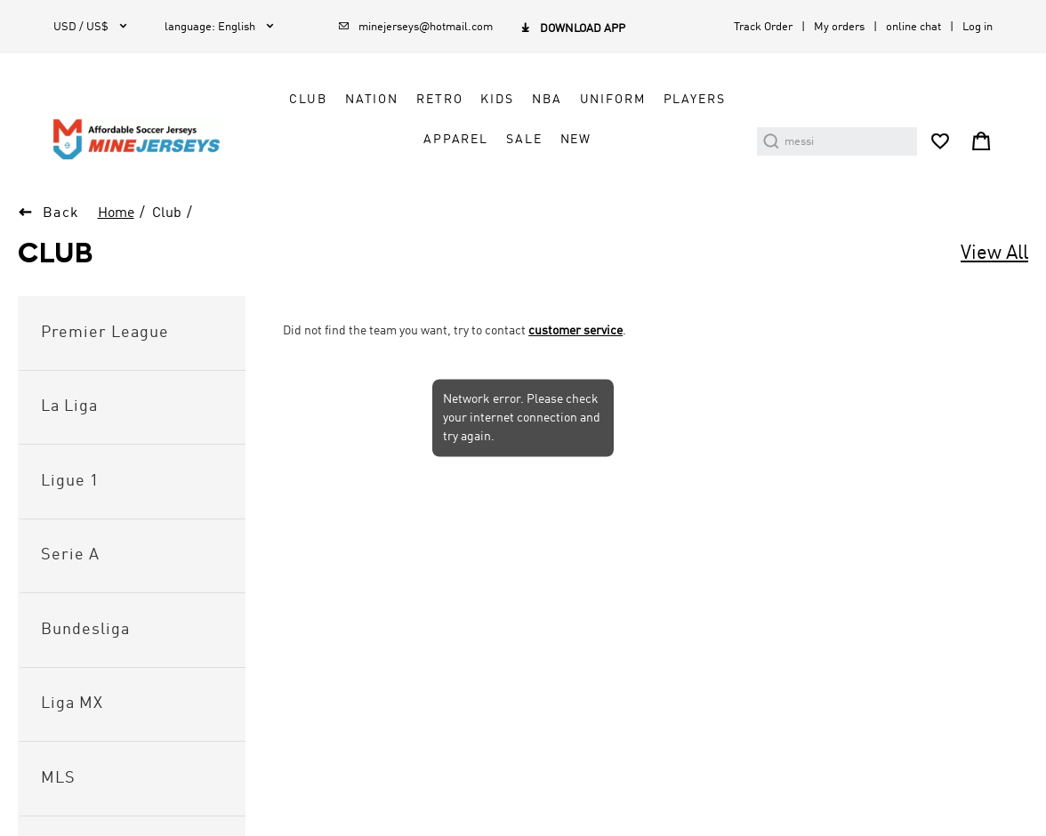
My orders (839, 27)
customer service (575, 331)
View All (994, 253)
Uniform (613, 99)
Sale (524, 139)
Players (695, 99)
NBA (547, 99)
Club (307, 99)
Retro (439, 99)
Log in (977, 27)
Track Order (763, 27)
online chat (913, 27)
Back (61, 213)
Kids (496, 99)
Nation (371, 99)
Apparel (455, 139)
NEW (576, 139)
